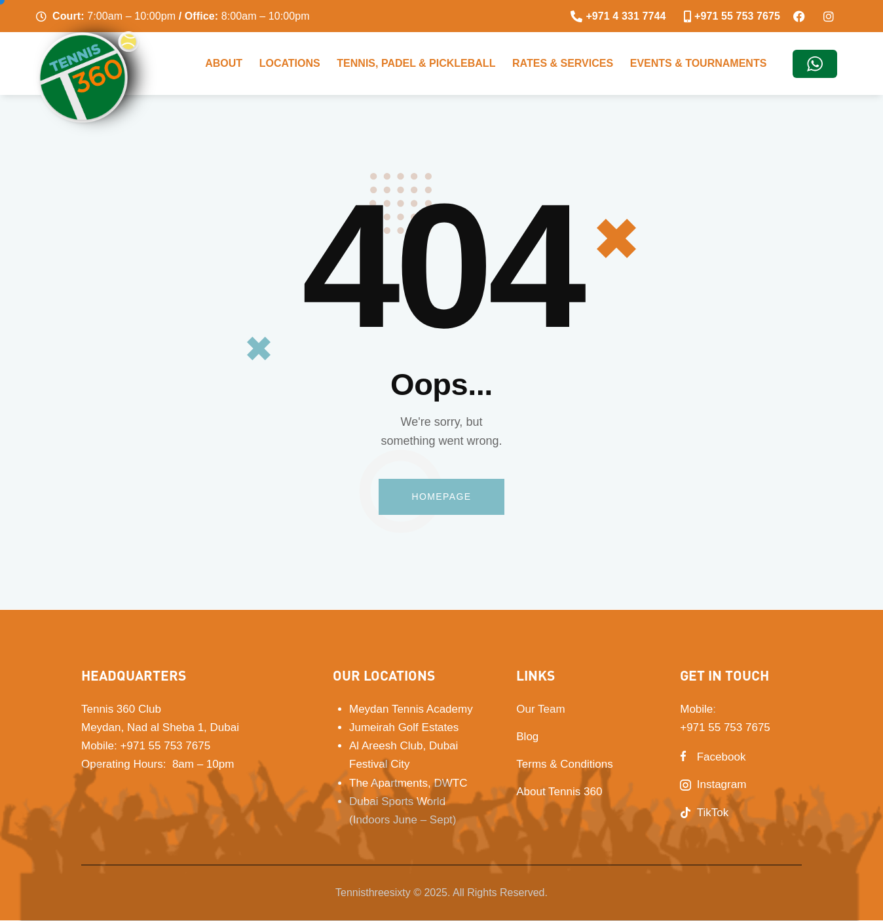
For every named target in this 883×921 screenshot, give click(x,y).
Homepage (441, 496)
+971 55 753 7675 (166, 746)
